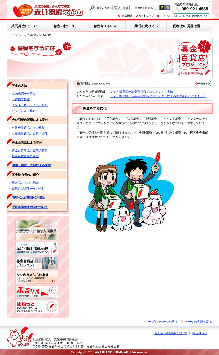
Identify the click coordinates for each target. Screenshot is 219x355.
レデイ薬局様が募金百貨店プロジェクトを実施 (141, 91)
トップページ (18, 35)
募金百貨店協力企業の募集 (30, 150)
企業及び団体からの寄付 (28, 188)
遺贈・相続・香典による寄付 (31, 165)
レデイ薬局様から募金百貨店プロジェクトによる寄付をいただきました (158, 96)
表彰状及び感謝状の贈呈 (28, 197)
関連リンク (199, 333)
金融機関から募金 (24, 93)
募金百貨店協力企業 (25, 156)
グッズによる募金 (24, 110)
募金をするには (110, 57)
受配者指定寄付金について (30, 207)
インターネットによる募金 (30, 105)
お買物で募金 (21, 99)
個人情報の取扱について (170, 333)
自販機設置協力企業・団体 (30, 133)
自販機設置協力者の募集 (28, 127)
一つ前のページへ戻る (163, 321)
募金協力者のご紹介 (25, 182)
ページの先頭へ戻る (198, 321)
